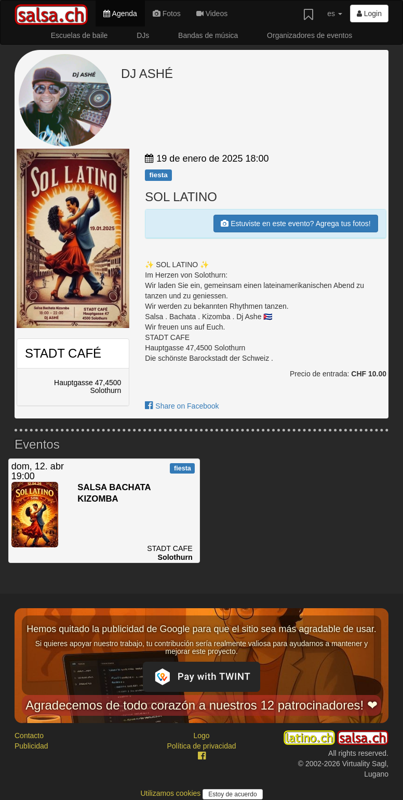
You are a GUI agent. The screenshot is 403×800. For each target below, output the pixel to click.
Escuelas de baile (79, 35)
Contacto (29, 735)
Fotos (167, 13)
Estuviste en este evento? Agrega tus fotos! (295, 223)
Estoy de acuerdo (232, 794)
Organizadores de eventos (309, 35)
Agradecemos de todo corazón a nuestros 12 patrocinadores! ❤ (201, 705)
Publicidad (31, 746)
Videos (211, 13)
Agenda (120, 13)
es (334, 13)
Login (369, 13)
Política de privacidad (201, 746)
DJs (143, 35)
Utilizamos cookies (171, 793)
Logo (201, 735)
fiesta (158, 175)
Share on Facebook (182, 406)
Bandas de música (208, 35)
